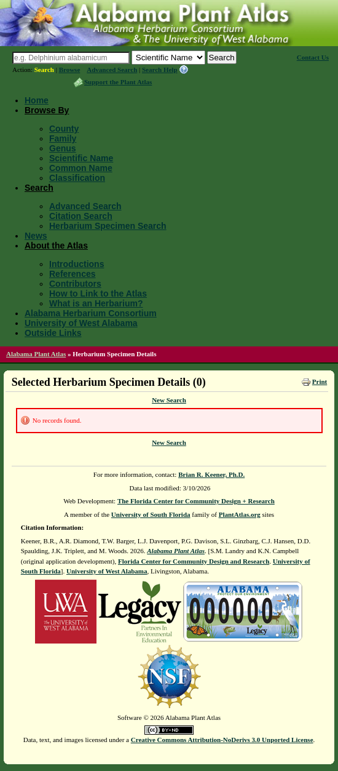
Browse (70, 69)
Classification (77, 178)
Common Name (80, 168)
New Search (169, 400)
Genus (62, 148)
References (72, 274)
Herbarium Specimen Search (108, 226)
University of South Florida (151, 514)
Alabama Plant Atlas (36, 354)
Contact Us (313, 57)
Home (37, 100)
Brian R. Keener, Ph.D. (211, 474)
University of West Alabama (81, 323)
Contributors (75, 284)
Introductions (76, 264)
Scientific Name (81, 158)
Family (62, 138)
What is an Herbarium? (96, 303)
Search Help (160, 69)
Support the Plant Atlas (118, 82)
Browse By (47, 110)
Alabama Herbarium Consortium (91, 313)
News (36, 236)
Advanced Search (112, 69)
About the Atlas (56, 245)
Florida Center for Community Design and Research (193, 561)
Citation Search (80, 216)
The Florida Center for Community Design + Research (196, 501)
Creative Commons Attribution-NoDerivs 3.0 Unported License (222, 739)
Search (44, 69)
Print (319, 381)
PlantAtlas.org (240, 514)
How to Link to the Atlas (98, 293)
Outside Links (53, 333)
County (64, 129)
